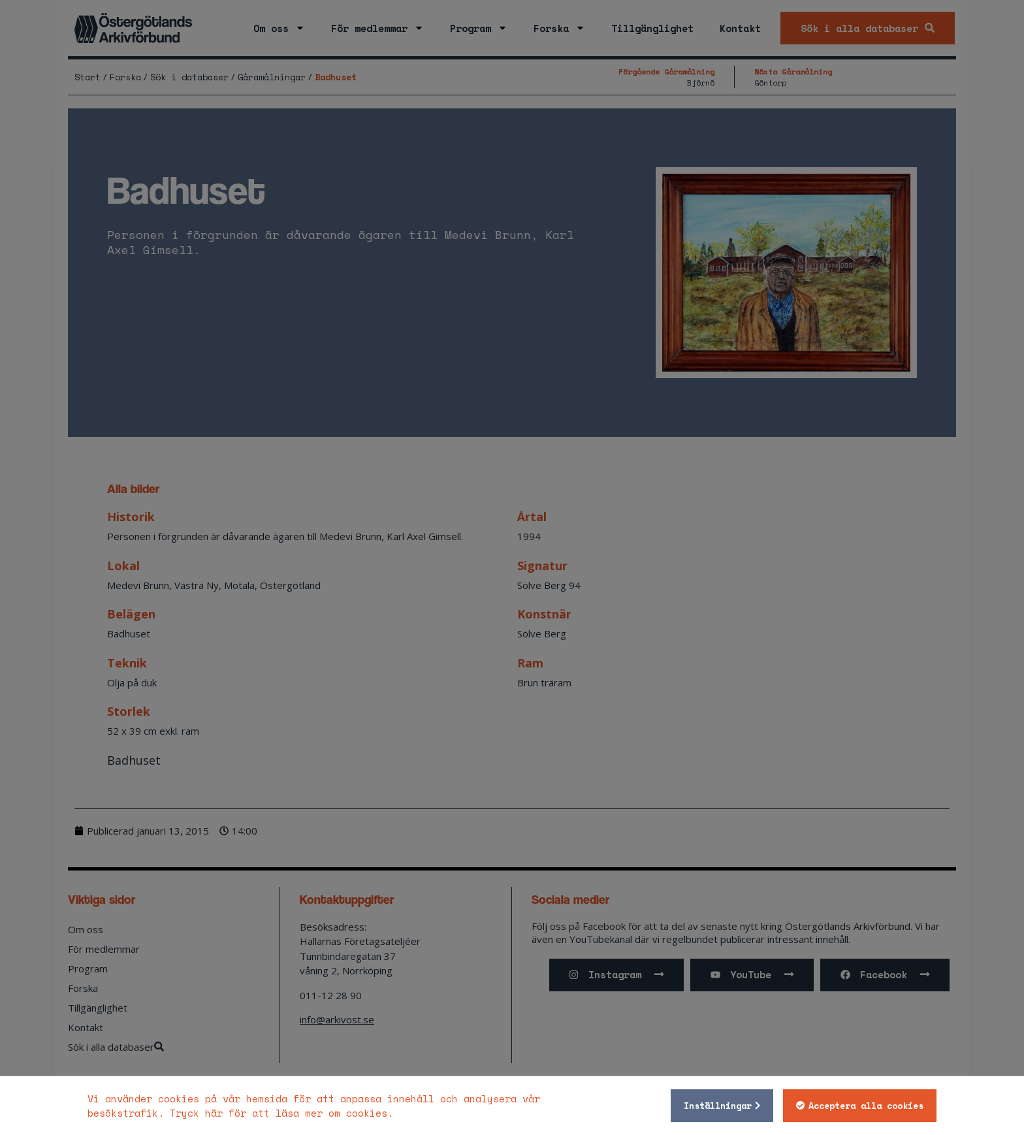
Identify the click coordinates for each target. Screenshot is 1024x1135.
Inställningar (718, 1105)
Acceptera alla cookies (865, 1105)
